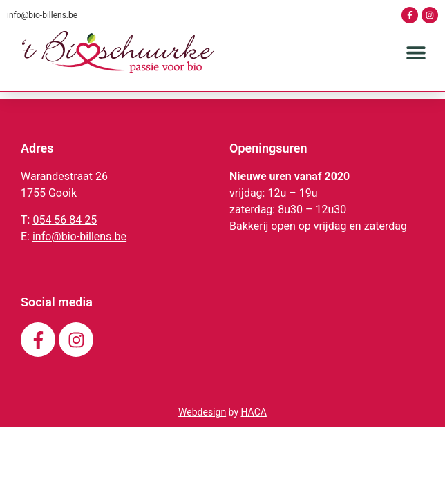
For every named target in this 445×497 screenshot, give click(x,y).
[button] (415, 52)
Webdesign (202, 430)
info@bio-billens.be (42, 15)
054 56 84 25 (64, 238)
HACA (253, 430)
